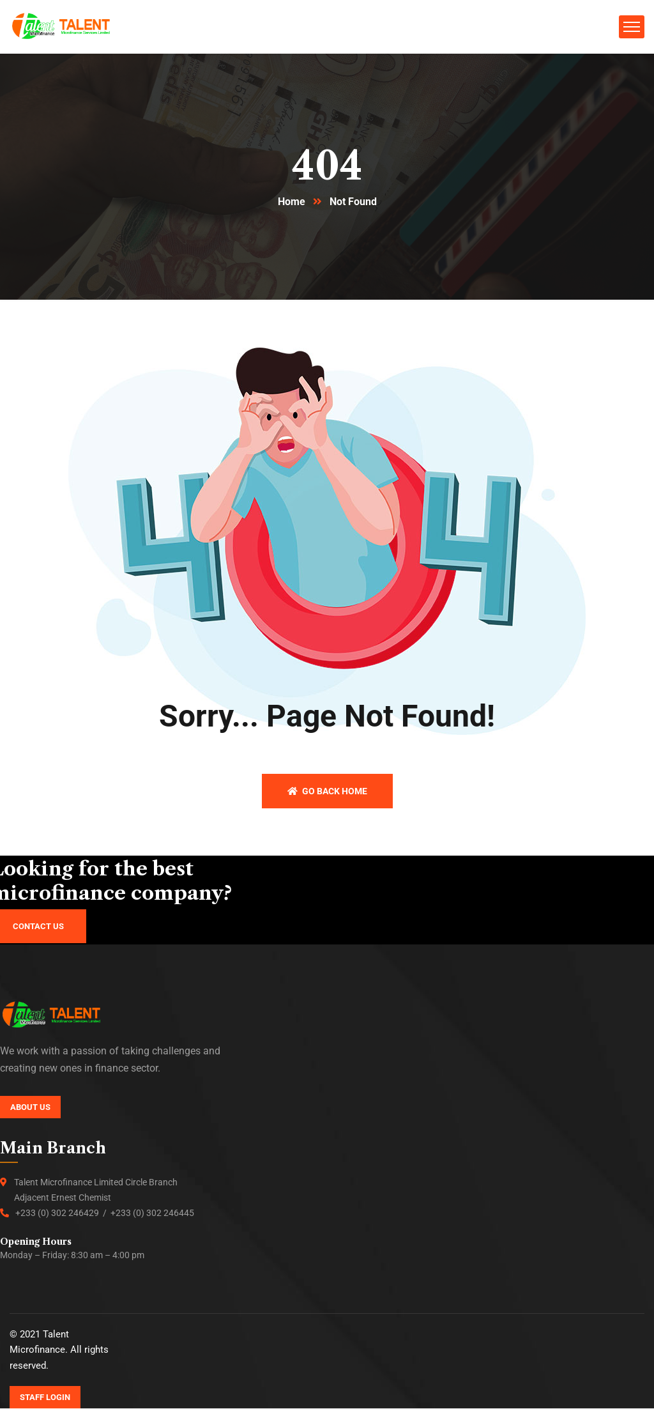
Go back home (327, 792)
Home (291, 202)
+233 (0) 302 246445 (152, 1213)
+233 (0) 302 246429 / (62, 1213)
